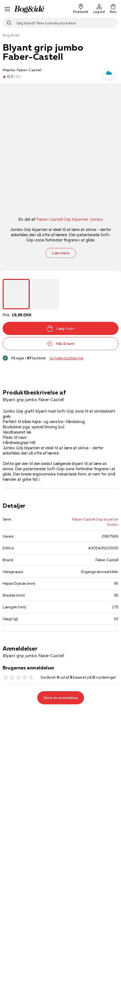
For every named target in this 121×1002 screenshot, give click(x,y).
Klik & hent (61, 343)
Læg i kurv (61, 328)
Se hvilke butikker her (67, 358)
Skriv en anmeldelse (61, 697)
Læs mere (60, 253)
